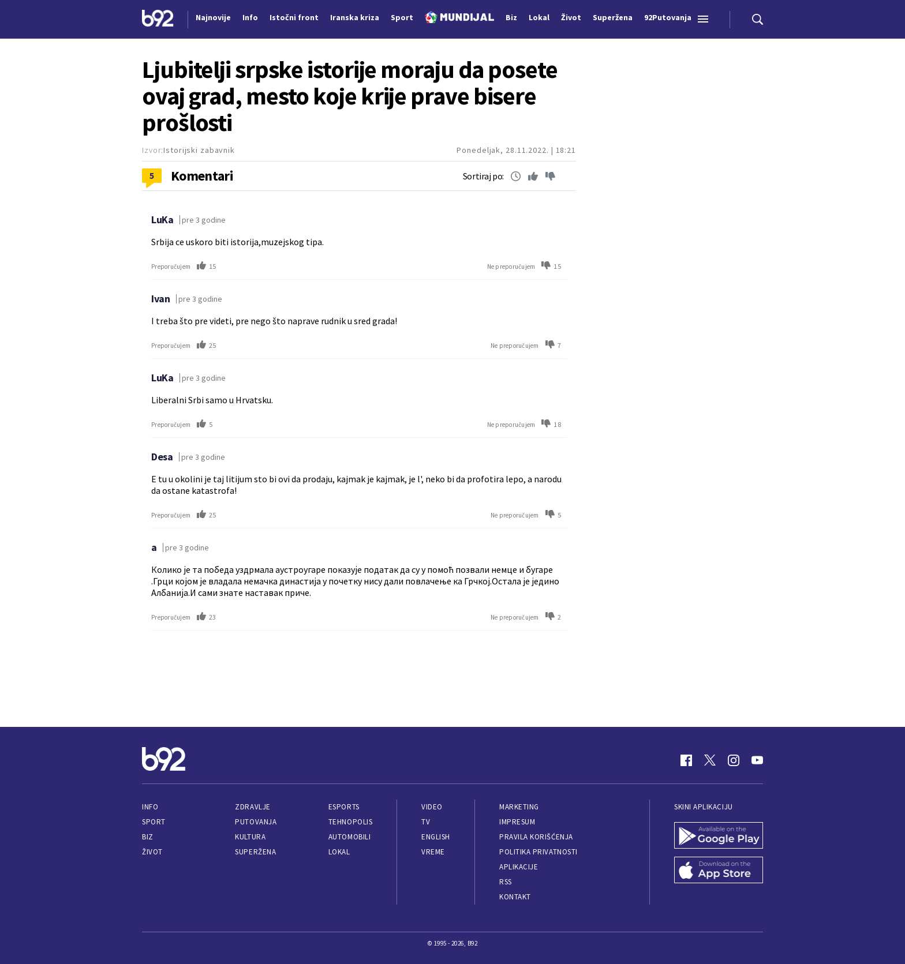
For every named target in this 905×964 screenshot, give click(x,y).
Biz (148, 837)
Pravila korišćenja (536, 837)
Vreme (433, 852)
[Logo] (158, 19)
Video (432, 807)
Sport (154, 822)
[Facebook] (686, 760)
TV (425, 822)
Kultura (250, 837)
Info (150, 807)
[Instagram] (733, 760)
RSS (505, 882)
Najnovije (213, 17)
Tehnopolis (350, 822)
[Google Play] (718, 836)
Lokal (339, 852)
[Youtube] (757, 760)
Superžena (255, 852)
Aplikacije (518, 867)
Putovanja (255, 822)
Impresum (517, 822)
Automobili (349, 837)
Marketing (519, 807)
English (435, 837)
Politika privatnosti (538, 852)
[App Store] (718, 871)
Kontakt (515, 897)
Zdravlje (252, 807)
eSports (344, 807)
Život (152, 852)
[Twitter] (710, 760)
